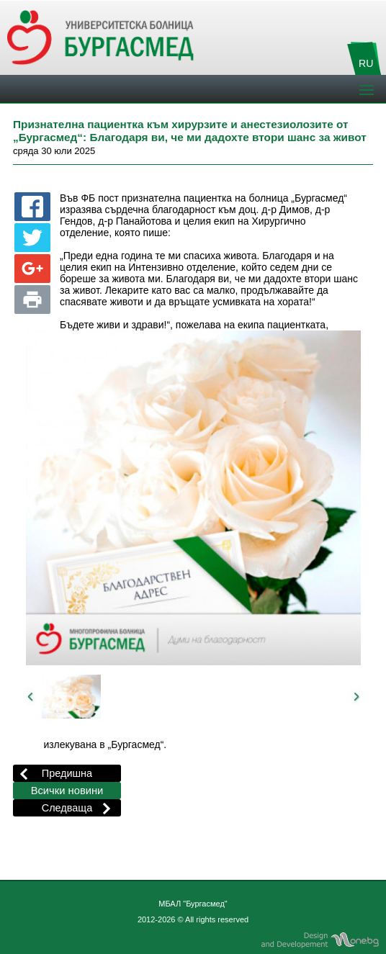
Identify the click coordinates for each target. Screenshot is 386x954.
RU (366, 63)
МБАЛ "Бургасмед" (193, 903)
